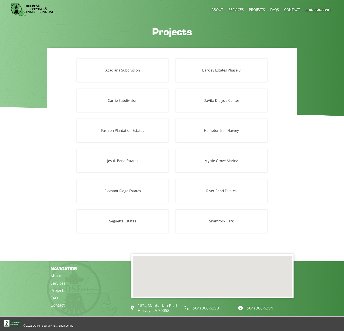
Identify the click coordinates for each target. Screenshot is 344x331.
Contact (292, 9)
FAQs (274, 9)
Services (236, 9)
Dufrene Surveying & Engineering (53, 325)
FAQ (54, 298)
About (217, 9)
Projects (257, 9)
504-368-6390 (317, 10)
